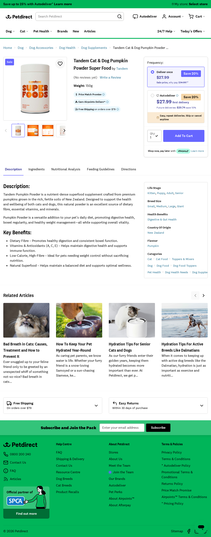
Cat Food (162, 259)
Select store (198, 4)
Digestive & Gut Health (162, 219)
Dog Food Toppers (185, 265)
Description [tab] (13, 169)
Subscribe (158, 427)
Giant (180, 206)
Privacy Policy (172, 452)
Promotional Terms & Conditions (177, 474)
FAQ (59, 452)
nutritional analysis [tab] (65, 169)
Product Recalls (67, 492)
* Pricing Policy (172, 503)
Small (151, 206)
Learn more (63, 4)
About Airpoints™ (121, 498)
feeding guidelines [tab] (101, 169)
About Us (115, 459)
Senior (179, 193)
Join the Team (121, 472)
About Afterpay (120, 505)
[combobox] (79, 16)
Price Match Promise (176, 490)
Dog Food (163, 265)
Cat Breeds (64, 485)
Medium (161, 206)
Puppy (161, 193)
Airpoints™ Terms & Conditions (184, 497)
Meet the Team (119, 465)
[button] (144, 16)
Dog (150, 265)
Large (171, 206)
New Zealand (156, 232)
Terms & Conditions (176, 459)
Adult (169, 193)
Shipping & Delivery (70, 459)
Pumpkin (153, 246)
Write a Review (110, 77)
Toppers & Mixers (183, 259)
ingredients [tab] (36, 169)
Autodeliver (117, 485)
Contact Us (64, 465)
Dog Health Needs (176, 272)
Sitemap (177, 531)
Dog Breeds (64, 479)
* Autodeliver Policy (176, 465)
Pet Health (154, 272)
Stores (113, 452)
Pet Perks (115, 492)
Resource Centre (68, 472)
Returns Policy (172, 484)
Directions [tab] (128, 169)
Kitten (151, 193)
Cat (150, 259)
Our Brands (117, 479)
